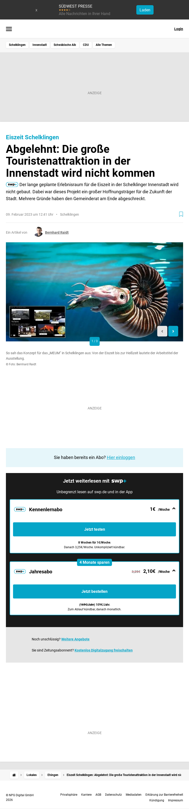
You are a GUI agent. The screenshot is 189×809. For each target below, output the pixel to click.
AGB (98, 794)
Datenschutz (113, 794)
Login (178, 29)
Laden (145, 10)
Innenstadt (39, 45)
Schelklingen (17, 45)
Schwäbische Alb (65, 45)
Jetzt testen (94, 529)
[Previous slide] (162, 331)
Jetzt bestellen (94, 591)
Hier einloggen (121, 457)
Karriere (86, 794)
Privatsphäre (68, 794)
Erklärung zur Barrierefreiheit (164, 794)
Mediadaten (134, 794)
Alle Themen (104, 45)
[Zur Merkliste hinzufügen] (181, 214)
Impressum (175, 800)
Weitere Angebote (75, 639)
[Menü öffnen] (9, 29)
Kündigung (156, 800)
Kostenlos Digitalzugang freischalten (104, 650)
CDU (86, 45)
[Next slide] (173, 331)
